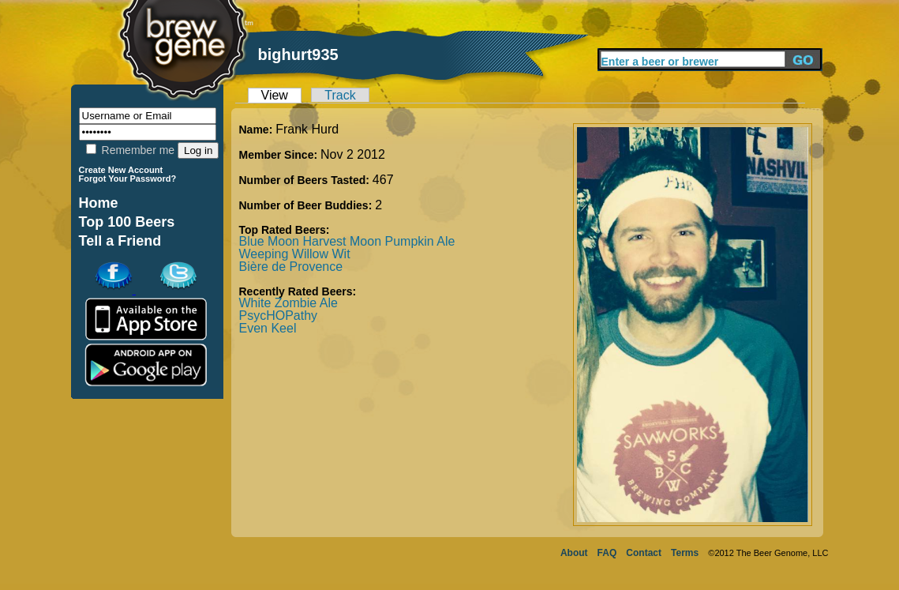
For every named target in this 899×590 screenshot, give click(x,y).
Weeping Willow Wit (294, 254)
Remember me (130, 150)
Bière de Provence (291, 266)
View (274, 95)
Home (98, 203)
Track (339, 95)
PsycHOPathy (278, 315)
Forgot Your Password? (128, 178)
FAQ (607, 552)
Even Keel (268, 328)
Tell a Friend (120, 241)
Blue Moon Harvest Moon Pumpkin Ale (347, 241)
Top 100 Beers (127, 222)
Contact (643, 552)
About (574, 552)
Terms (685, 552)
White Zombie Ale (288, 303)
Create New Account (121, 170)
